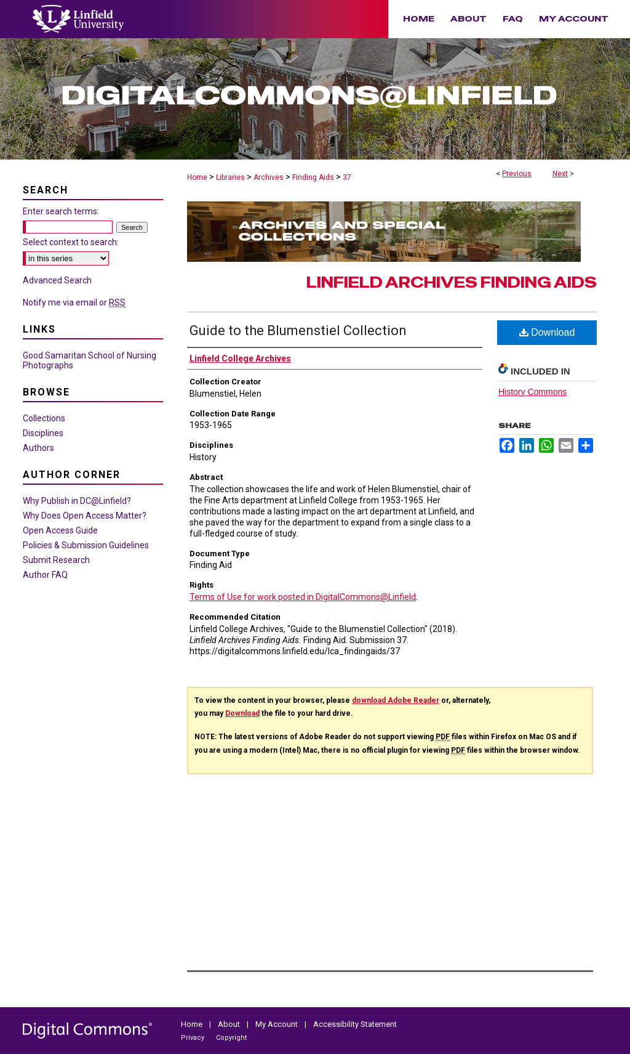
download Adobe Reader (395, 700)
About (230, 1024)
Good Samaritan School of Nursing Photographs (89, 360)
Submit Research (56, 560)
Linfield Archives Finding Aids (451, 282)
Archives (268, 177)
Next (560, 173)
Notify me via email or (74, 302)
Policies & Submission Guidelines (86, 545)
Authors (38, 448)
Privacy (193, 1038)
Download (547, 332)
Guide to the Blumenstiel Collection (298, 330)
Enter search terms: (61, 211)
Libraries (230, 177)
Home (197, 177)
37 (347, 177)
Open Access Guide (60, 530)
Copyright (231, 1038)
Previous (517, 173)
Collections (44, 418)
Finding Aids (313, 177)
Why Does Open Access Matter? (84, 516)
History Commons (532, 392)
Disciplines (43, 433)
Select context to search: (71, 242)
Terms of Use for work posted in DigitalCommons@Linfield (302, 597)
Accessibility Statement (355, 1024)
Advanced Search (57, 280)
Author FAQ (45, 575)
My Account (277, 1024)
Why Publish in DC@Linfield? (77, 501)
